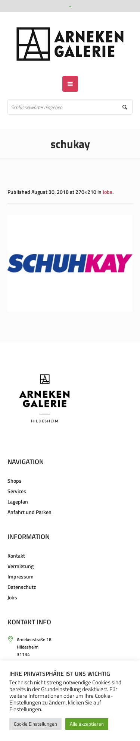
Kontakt (16, 555)
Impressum (20, 576)
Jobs (107, 192)
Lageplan (17, 501)
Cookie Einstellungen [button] (35, 724)
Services (16, 491)
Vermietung (20, 566)
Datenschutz (21, 587)
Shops (14, 481)
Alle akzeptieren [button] (87, 724)
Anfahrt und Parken (29, 512)
